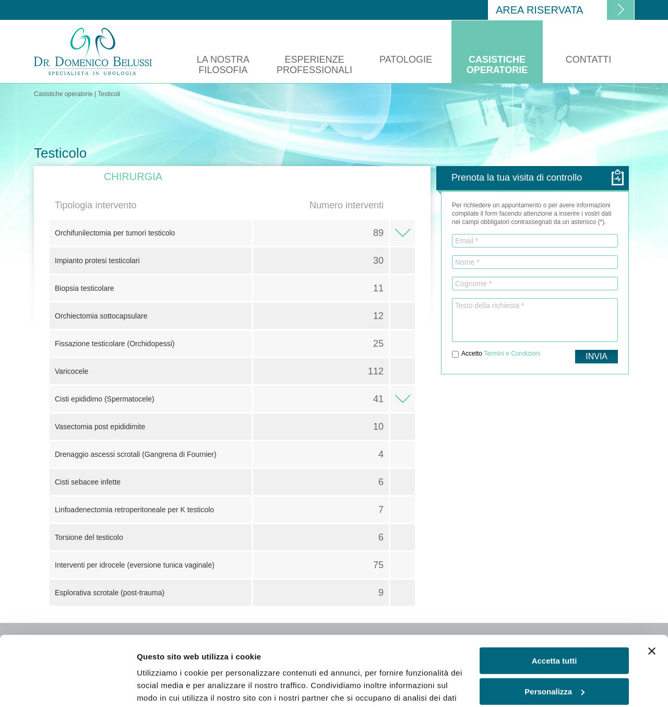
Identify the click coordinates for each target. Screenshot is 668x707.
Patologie (405, 59)
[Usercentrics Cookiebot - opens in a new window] (67, 686)
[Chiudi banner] (651, 586)
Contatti (588, 59)
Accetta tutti (554, 595)
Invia (596, 356)
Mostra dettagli (165, 686)
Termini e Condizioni (512, 353)
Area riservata (539, 10)
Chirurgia (133, 176)
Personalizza (554, 625)
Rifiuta (554, 656)
